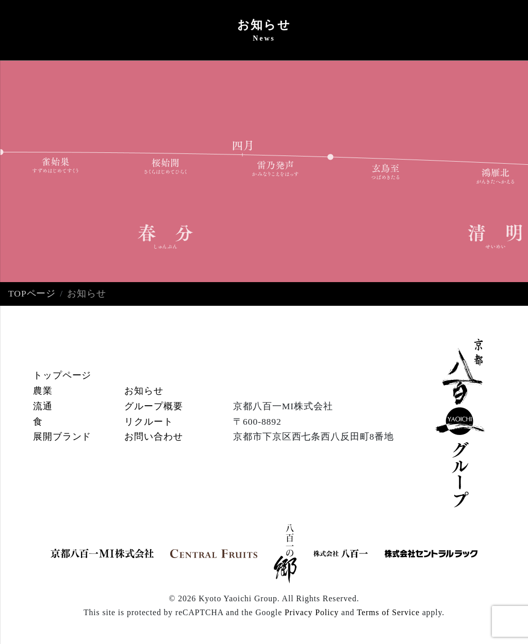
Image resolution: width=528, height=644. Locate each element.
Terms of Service (388, 612)
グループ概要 (153, 406)
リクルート (148, 421)
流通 (43, 406)
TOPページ (32, 293)
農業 (43, 391)
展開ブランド (62, 436)
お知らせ (143, 391)
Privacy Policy (312, 612)
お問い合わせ (153, 436)
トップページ (62, 375)
